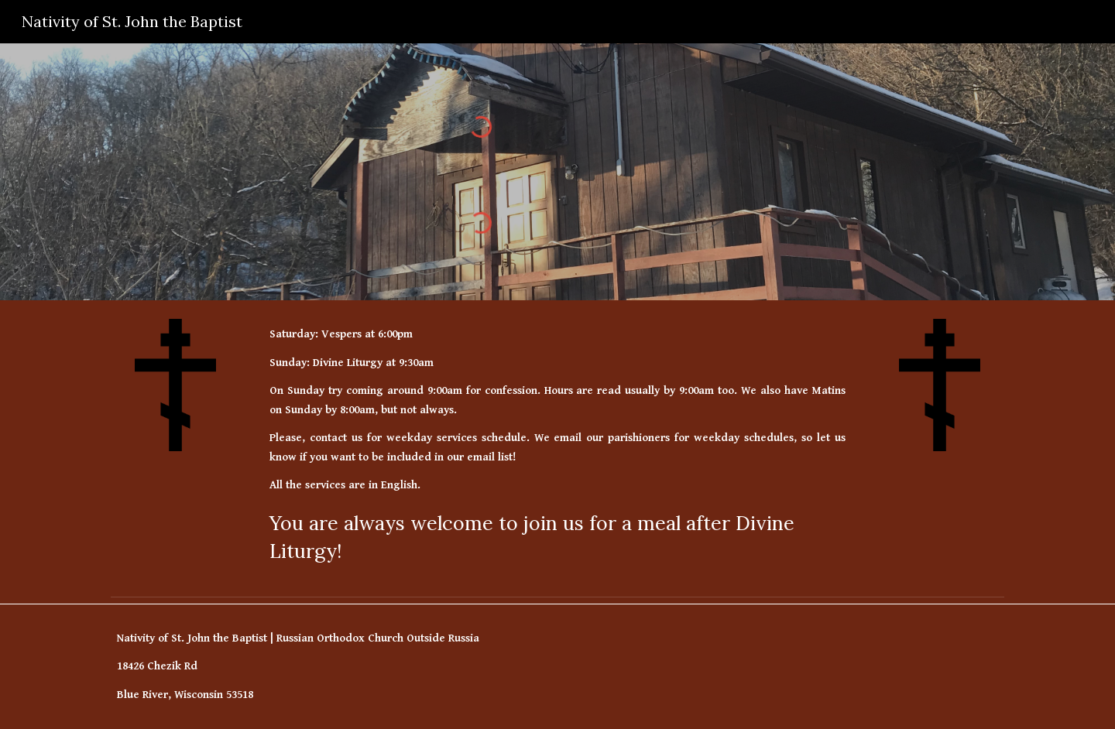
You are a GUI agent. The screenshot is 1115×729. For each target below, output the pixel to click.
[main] (557, 445)
